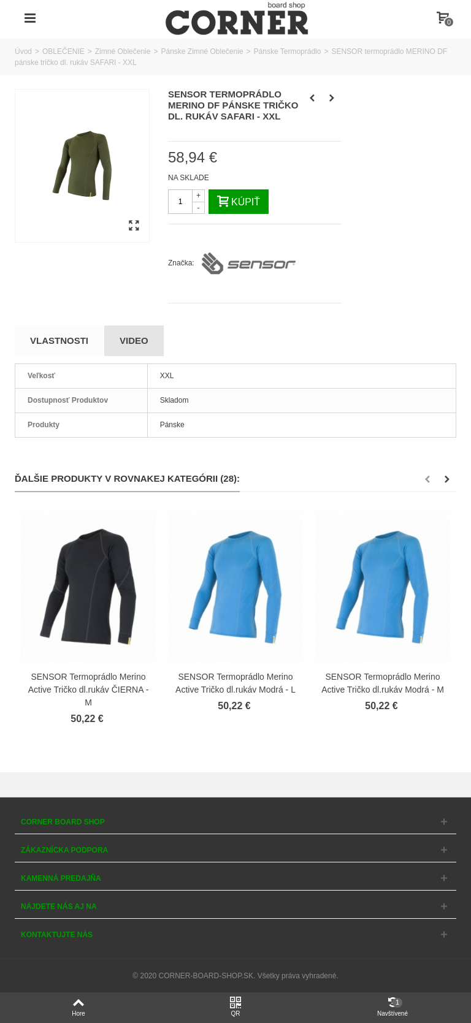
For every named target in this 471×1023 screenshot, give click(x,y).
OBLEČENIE (63, 51)
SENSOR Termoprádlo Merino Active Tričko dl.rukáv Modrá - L (235, 683)
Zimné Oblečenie (123, 51)
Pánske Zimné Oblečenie (202, 51)
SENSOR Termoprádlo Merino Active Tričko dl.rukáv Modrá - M (382, 683)
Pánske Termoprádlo (287, 51)
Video (134, 340)
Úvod (23, 51)
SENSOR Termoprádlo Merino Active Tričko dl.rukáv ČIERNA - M (88, 689)
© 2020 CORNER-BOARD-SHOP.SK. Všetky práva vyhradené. (235, 976)
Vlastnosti (59, 340)
